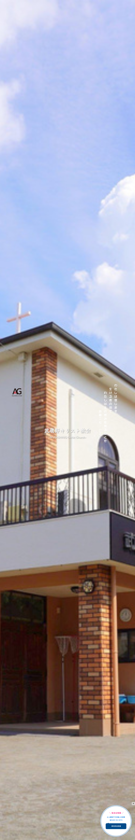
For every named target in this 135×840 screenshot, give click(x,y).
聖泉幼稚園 (116, 826)
